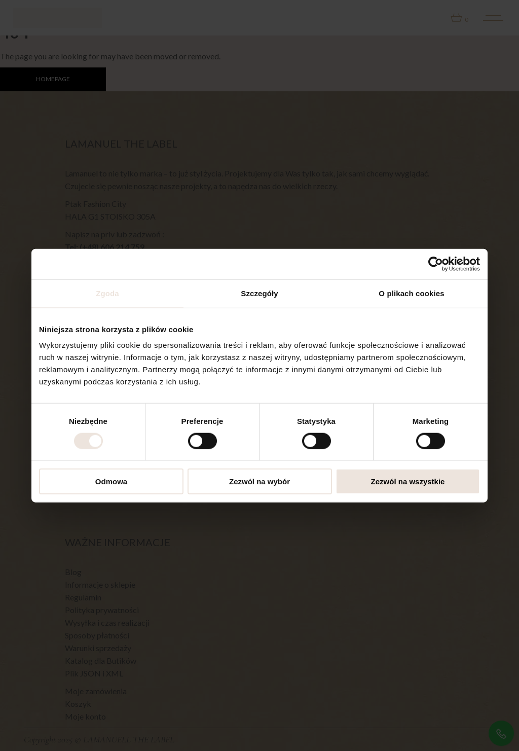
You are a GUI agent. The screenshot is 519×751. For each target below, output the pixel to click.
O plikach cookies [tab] (411, 293)
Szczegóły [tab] (259, 293)
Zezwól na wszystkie (408, 481)
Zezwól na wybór (259, 481)
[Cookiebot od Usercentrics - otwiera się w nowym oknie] (435, 263)
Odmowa (111, 481)
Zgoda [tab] (107, 293)
